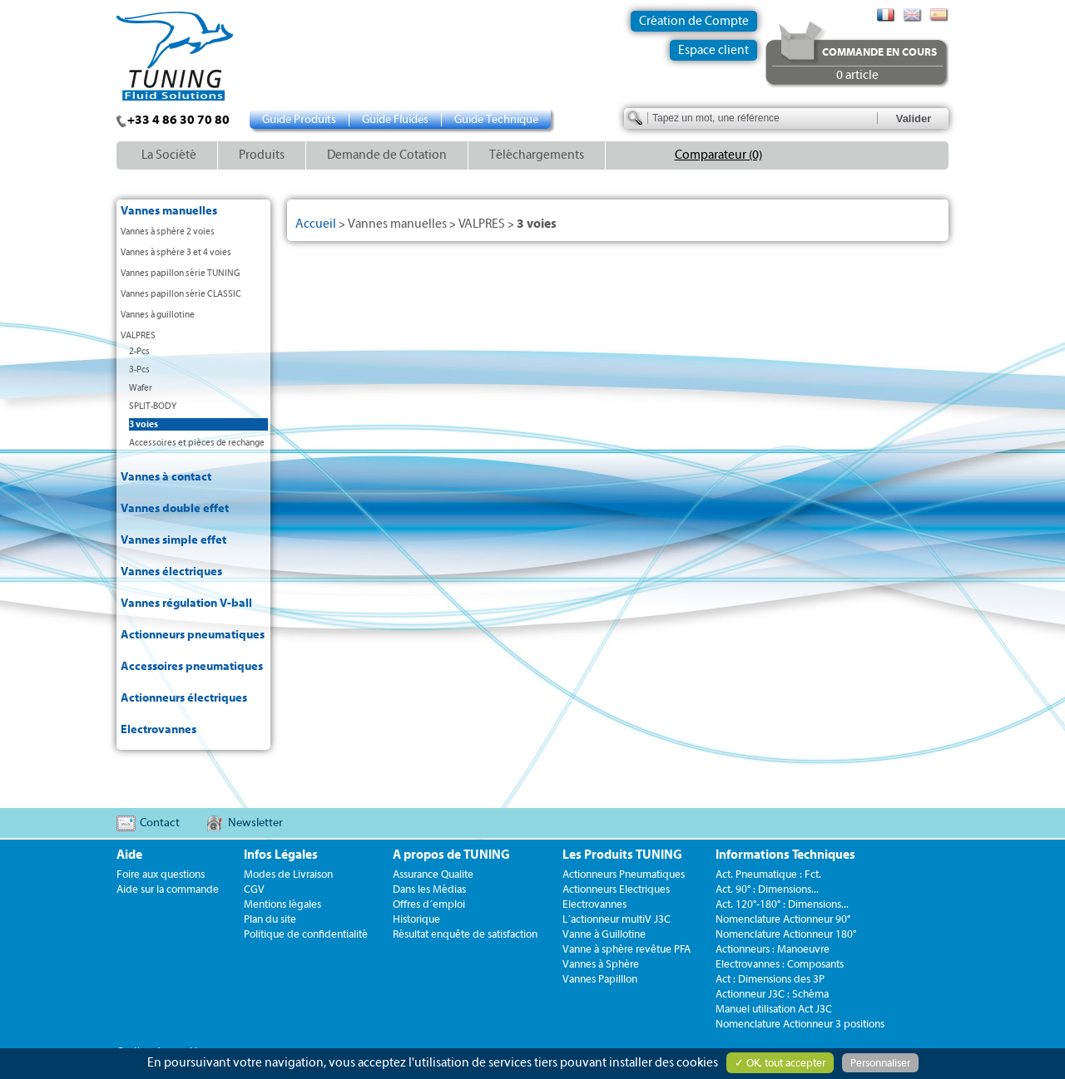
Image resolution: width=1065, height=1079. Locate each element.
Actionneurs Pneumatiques (623, 874)
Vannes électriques (171, 572)
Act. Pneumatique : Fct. (768, 874)
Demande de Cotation (387, 155)
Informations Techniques (785, 855)
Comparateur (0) (718, 155)
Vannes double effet (175, 508)
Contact (160, 823)
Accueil (315, 224)
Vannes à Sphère (600, 964)
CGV (254, 889)
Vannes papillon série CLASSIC (181, 293)
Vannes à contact (166, 477)
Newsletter (255, 823)
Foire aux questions (160, 874)
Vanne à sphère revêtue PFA (626, 949)
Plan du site (270, 919)
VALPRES (138, 335)
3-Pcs (139, 369)
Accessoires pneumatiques (192, 666)
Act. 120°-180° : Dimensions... (782, 904)
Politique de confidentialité (306, 934)
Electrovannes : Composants (780, 964)
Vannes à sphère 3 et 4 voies (176, 252)
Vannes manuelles (169, 211)
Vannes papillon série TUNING (180, 273)
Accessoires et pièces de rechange (197, 442)
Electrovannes (158, 730)
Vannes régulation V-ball (186, 603)
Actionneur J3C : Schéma (772, 994)
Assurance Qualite (433, 874)
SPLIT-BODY (152, 406)
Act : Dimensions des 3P (770, 979)
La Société (168, 155)
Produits (262, 155)
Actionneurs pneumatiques (193, 635)
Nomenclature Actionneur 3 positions (800, 1023)
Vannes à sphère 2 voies (168, 231)
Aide (129, 855)
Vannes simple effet (173, 540)
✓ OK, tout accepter (780, 1063)
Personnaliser (880, 1063)
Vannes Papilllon (599, 979)
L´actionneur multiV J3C (616, 919)
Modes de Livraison (288, 874)
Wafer (140, 387)
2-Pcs (139, 351)
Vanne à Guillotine (604, 934)
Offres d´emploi (429, 904)
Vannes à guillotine (158, 314)
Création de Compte (694, 21)
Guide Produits (299, 119)
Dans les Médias (429, 889)
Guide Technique (496, 119)
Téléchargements (536, 155)
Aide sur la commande (167, 889)
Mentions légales (282, 904)
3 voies (143, 424)
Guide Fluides (395, 119)
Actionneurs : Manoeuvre (773, 949)
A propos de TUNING (451, 855)
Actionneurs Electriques (616, 889)
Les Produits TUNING (622, 855)
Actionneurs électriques (184, 698)
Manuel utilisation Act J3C (774, 1009)
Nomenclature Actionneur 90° (783, 919)
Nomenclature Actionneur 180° (786, 934)
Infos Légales (281, 855)
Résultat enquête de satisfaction (465, 934)
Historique (416, 919)
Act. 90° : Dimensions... (767, 889)
